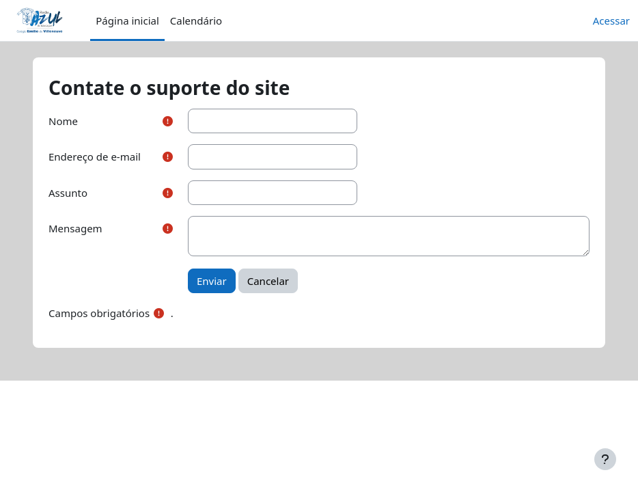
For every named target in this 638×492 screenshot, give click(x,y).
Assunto (67, 193)
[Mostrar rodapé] (605, 459)
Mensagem (75, 228)
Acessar (611, 20)
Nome (63, 121)
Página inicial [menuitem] (127, 20)
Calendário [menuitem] (196, 20)
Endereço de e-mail (94, 156)
